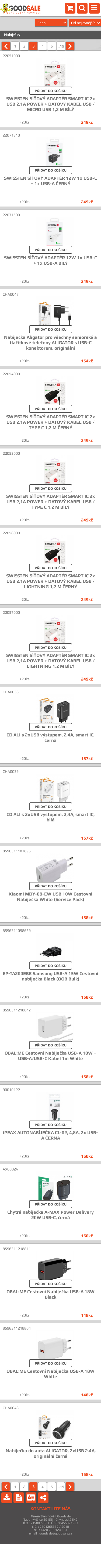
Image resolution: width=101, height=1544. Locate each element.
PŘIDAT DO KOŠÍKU (51, 91)
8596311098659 (17, 930)
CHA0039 (11, 771)
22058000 (11, 533)
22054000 (11, 374)
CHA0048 (11, 1408)
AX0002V (10, 1169)
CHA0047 (11, 294)
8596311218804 (17, 1328)
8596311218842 (17, 1010)
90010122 (11, 1089)
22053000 (11, 453)
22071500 (11, 215)
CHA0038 (11, 692)
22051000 (11, 55)
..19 (61, 46)
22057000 (11, 612)
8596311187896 (17, 851)
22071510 (11, 135)
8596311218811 (17, 1248)
